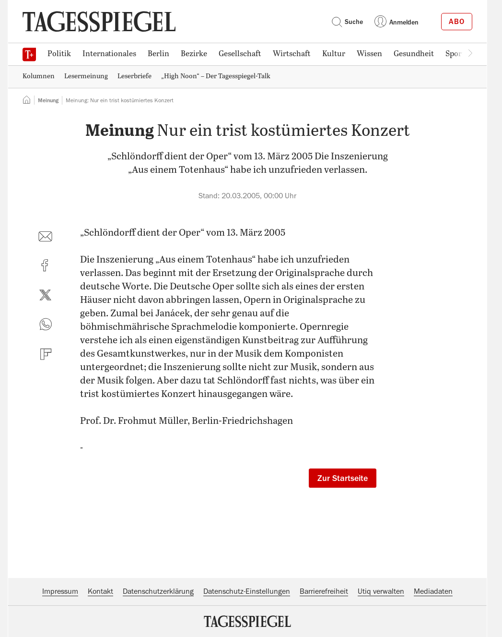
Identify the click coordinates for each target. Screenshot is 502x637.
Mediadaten (433, 591)
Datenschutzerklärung (158, 591)
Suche (347, 21)
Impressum (60, 591)
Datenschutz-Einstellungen (246, 591)
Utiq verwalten (381, 591)
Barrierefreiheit (324, 591)
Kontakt (100, 591)
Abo (457, 21)
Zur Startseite (342, 478)
